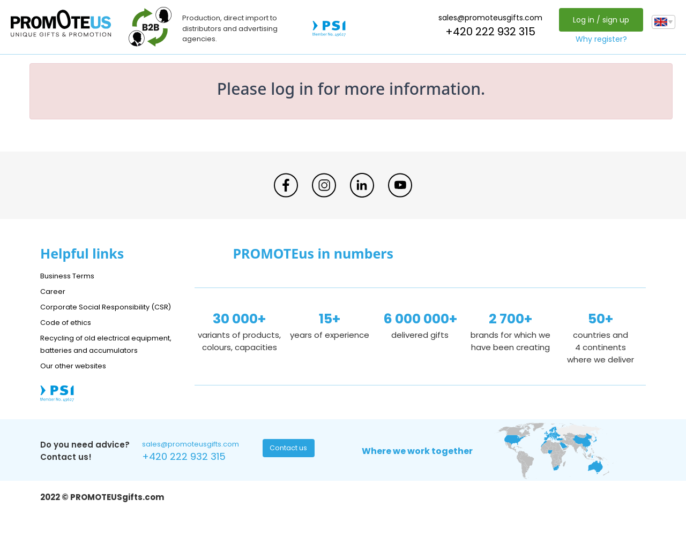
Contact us (290, 475)
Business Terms (71, 275)
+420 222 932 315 (488, 31)
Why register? (598, 39)
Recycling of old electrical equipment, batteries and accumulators (92, 362)
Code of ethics (70, 334)
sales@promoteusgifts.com (488, 17)
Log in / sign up (598, 19)
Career (54, 291)
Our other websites (78, 390)
